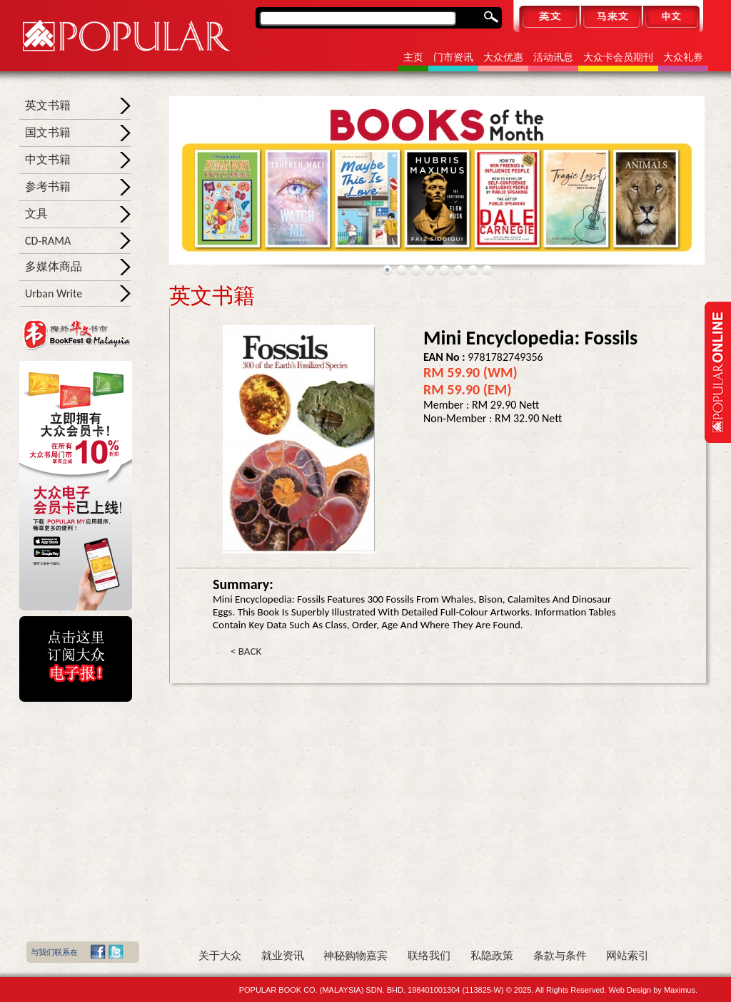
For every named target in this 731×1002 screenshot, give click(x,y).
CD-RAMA (48, 240)
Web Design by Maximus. (652, 990)
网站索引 (627, 955)
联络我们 (429, 955)
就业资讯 (282, 955)
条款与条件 (560, 955)
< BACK (246, 651)
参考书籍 (48, 186)
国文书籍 (48, 132)
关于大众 (219, 955)
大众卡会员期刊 (618, 57)
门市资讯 (453, 57)
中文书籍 (48, 159)
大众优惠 (503, 57)
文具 (36, 213)
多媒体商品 (53, 266)
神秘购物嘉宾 (355, 955)
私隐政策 (491, 955)
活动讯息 (553, 57)
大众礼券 (683, 57)
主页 (413, 57)
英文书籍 (48, 105)
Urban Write (53, 293)
